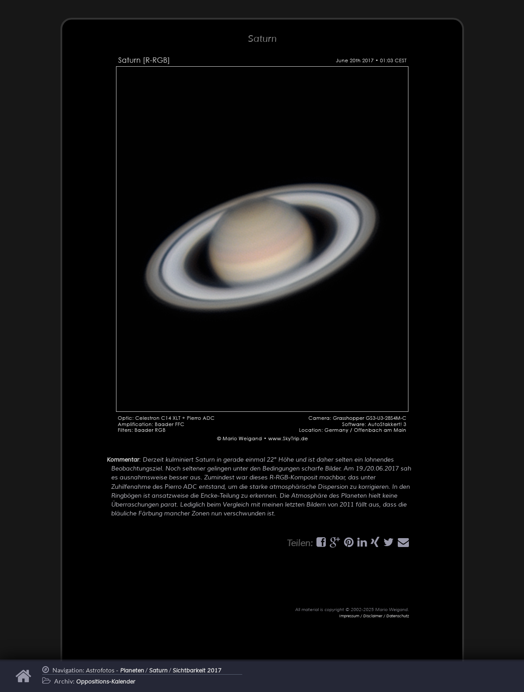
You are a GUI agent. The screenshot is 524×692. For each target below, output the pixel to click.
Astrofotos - (115, 670)
